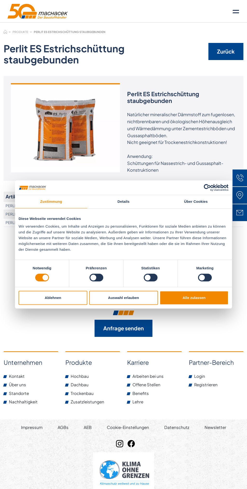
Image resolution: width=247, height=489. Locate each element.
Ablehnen (53, 298)
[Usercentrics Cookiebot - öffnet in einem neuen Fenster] (207, 187)
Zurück (226, 51)
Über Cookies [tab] (196, 201)
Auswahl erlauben (123, 298)
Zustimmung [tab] (51, 201)
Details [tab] (123, 201)
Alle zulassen (194, 298)
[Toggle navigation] (236, 11)
